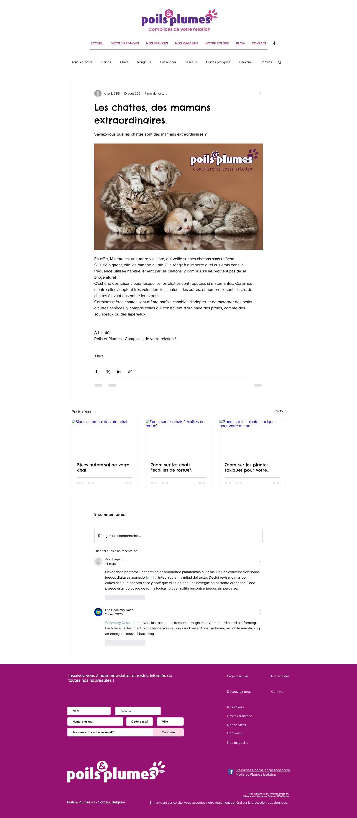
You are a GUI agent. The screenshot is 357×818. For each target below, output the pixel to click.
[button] (280, 62)
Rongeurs (144, 62)
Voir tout (279, 411)
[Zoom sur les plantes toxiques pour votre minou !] (252, 438)
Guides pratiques (218, 62)
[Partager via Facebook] (96, 371)
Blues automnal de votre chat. (103, 467)
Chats (124, 62)
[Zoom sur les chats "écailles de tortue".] (179, 438)
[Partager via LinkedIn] (119, 371)
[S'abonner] (168, 732)
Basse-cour (168, 62)
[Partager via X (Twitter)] (107, 371)
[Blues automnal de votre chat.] (105, 438)
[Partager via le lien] (130, 371)
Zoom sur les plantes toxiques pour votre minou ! (246, 467)
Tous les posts (81, 62)
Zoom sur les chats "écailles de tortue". (171, 467)
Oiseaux (191, 62)
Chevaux (245, 62)
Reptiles (266, 62)
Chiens (106, 62)
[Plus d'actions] (260, 93)
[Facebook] (274, 43)
